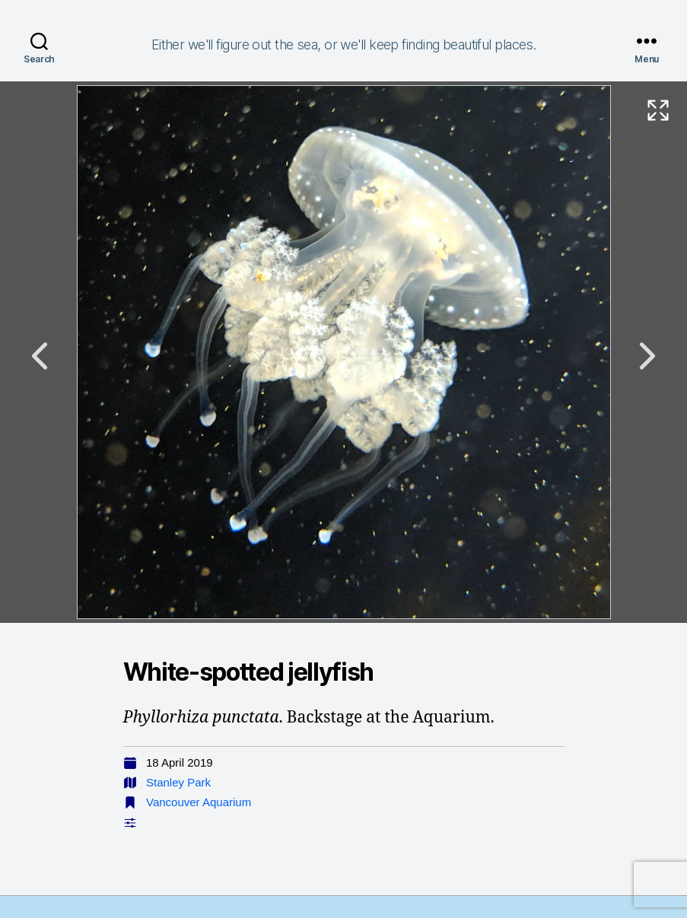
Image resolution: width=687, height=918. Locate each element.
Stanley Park (178, 782)
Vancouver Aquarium (198, 802)
